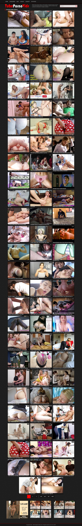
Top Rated (33, 1)
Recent (22, 1)
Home (6, 1)
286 (44, 496)
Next (53, 496)
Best (18, 1)
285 (41, 496)
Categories (12, 1)
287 (48, 496)
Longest (27, 1)
